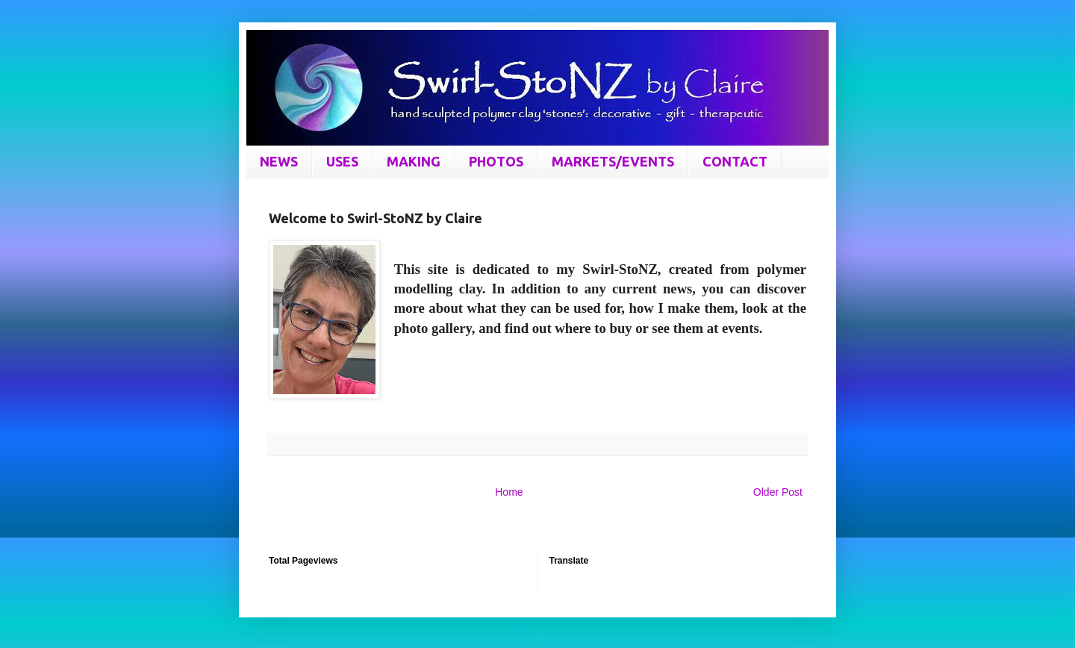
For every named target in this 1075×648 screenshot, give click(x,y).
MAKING (413, 161)
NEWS (279, 161)
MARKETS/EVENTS (613, 161)
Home (509, 492)
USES (342, 161)
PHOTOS (496, 161)
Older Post (778, 492)
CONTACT (734, 161)
